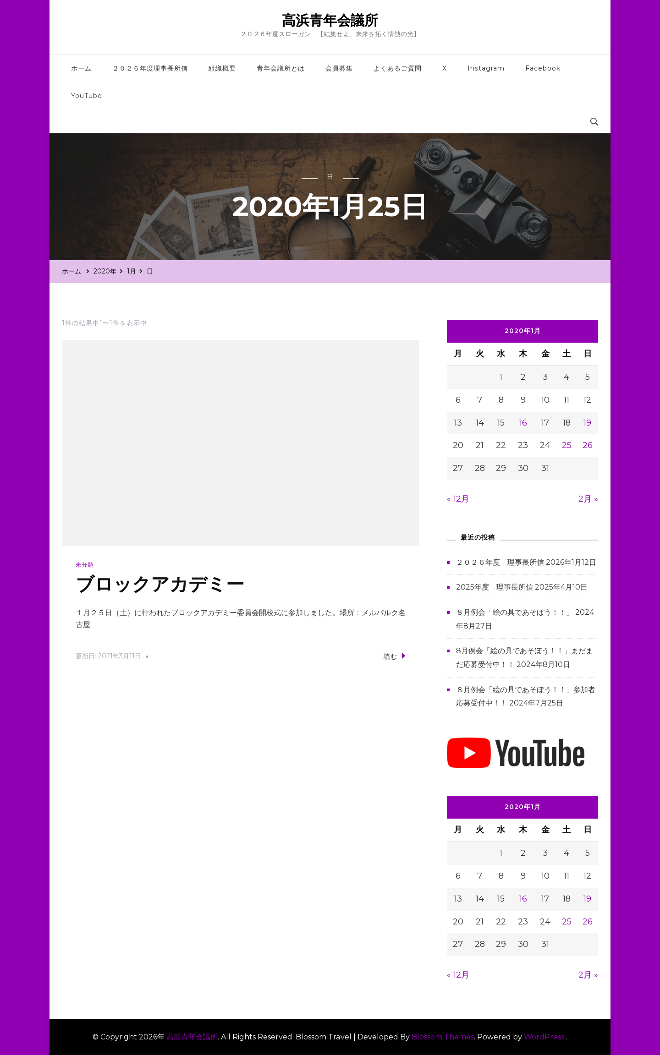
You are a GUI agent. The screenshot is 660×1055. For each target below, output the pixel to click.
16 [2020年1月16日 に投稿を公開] (523, 423)
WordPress (544, 1037)
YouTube (86, 96)
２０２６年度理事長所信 (150, 68)
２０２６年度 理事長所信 (500, 562)
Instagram (486, 68)
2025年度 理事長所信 (494, 587)
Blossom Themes (443, 1037)
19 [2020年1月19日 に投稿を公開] (587, 423)
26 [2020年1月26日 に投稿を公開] (588, 445)
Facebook (543, 68)
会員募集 (339, 68)
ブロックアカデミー (160, 585)
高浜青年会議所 (330, 20)
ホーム (81, 68)
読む (395, 656)
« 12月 (458, 499)
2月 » (588, 499)
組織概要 (222, 68)
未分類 (85, 564)
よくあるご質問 (398, 68)
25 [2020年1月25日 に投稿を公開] (567, 445)
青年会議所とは (281, 68)
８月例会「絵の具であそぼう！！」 (514, 612)
